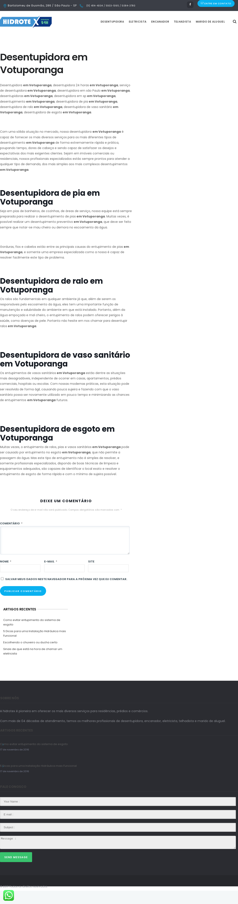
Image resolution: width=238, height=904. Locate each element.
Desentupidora (123, 35)
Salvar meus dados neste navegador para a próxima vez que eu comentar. (66, 592)
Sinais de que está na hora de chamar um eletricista (32, 664)
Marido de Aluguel (221, 35)
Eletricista (148, 35)
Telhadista (193, 35)
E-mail (50, 575)
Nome (5, 575)
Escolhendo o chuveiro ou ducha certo (30, 656)
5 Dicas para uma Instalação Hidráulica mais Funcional (34, 646)
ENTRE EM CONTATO (216, 5)
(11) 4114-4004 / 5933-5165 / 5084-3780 (110, 5)
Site (91, 575)
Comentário (11, 537)
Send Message (16, 870)
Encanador (171, 35)
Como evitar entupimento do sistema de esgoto (31, 635)
